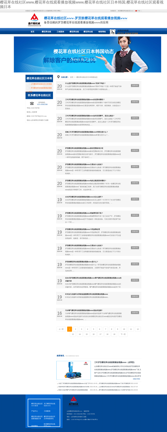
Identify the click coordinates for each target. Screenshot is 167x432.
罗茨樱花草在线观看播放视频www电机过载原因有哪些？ (85, 181)
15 (87, 334)
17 (100, 334)
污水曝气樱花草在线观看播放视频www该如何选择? (83, 310)
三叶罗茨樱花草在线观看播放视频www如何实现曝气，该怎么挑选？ (89, 116)
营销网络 (34, 426)
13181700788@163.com (39, 116)
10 (124, 329)
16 (94, 334)
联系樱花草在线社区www (126, 11)
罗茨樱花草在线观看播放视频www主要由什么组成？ (84, 245)
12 (138, 329)
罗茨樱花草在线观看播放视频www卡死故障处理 (82, 229)
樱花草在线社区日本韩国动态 (74, 32)
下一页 (123, 334)
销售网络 (102, 32)
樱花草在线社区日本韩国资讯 (49, 417)
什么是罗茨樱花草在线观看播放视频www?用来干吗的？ (85, 83)
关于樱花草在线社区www (49, 405)
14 (80, 334)
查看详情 (135, 85)
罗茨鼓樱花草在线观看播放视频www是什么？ (81, 262)
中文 (139, 11)
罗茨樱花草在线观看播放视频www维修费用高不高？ (84, 213)
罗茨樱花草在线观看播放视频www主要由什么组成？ (84, 164)
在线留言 (113, 11)
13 (73, 334)
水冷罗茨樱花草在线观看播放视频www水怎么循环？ (84, 197)
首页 (32, 32)
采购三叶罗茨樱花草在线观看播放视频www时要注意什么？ (86, 132)
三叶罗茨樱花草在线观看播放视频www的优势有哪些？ (85, 99)
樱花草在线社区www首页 (37, 405)
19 (114, 334)
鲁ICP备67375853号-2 (91, 419)
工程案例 (60, 32)
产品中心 (34, 411)
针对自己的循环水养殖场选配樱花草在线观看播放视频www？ (86, 294)
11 (131, 329)
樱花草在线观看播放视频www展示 (46, 32)
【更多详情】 (136, 379)
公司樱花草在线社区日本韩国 (41, 84)
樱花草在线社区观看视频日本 (88, 32)
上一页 (61, 329)
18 (107, 334)
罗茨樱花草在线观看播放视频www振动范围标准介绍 (84, 148)
